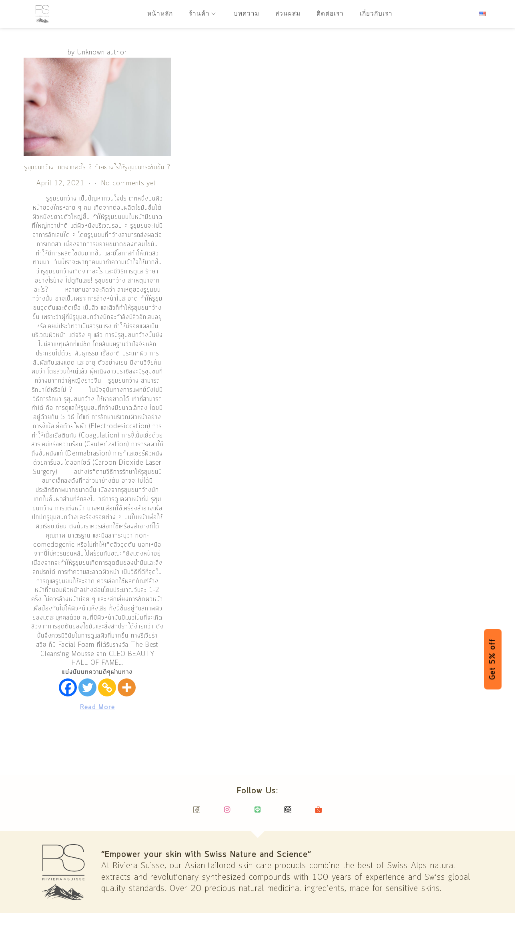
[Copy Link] (107, 687)
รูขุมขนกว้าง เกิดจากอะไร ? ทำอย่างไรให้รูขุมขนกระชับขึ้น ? (97, 167)
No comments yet (128, 183)
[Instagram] (227, 813)
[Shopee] (318, 813)
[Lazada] (288, 813)
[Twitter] (87, 687)
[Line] (257, 813)
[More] (127, 687)
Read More (97, 707)
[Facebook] (68, 687)
